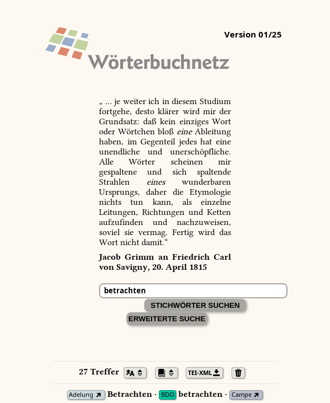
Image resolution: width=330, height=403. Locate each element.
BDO (168, 395)
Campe (242, 395)
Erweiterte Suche (167, 319)
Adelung (81, 395)
